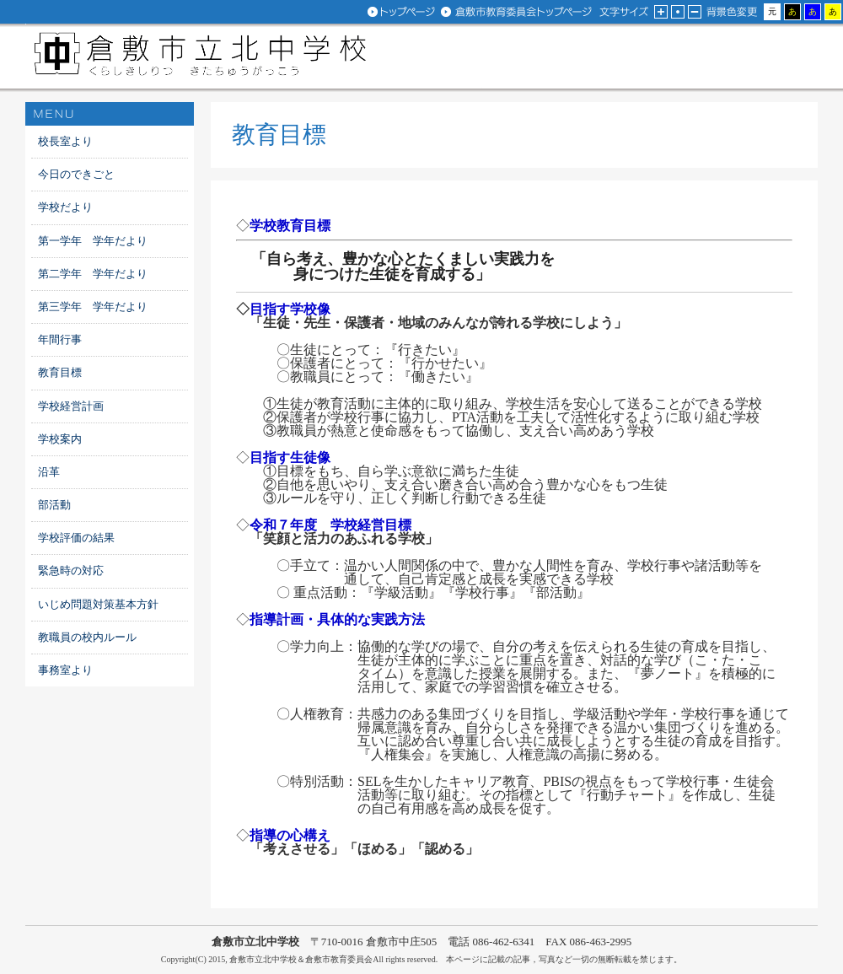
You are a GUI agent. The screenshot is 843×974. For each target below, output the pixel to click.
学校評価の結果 (76, 537)
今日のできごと (76, 174)
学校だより (65, 207)
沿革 (49, 471)
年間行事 (60, 339)
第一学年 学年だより (93, 240)
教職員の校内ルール (87, 637)
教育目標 (60, 372)
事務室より (65, 670)
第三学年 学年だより (93, 306)
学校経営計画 (71, 406)
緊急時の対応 (71, 570)
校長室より (65, 141)
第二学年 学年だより (93, 273)
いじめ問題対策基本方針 (98, 604)
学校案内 (60, 439)
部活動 (54, 504)
